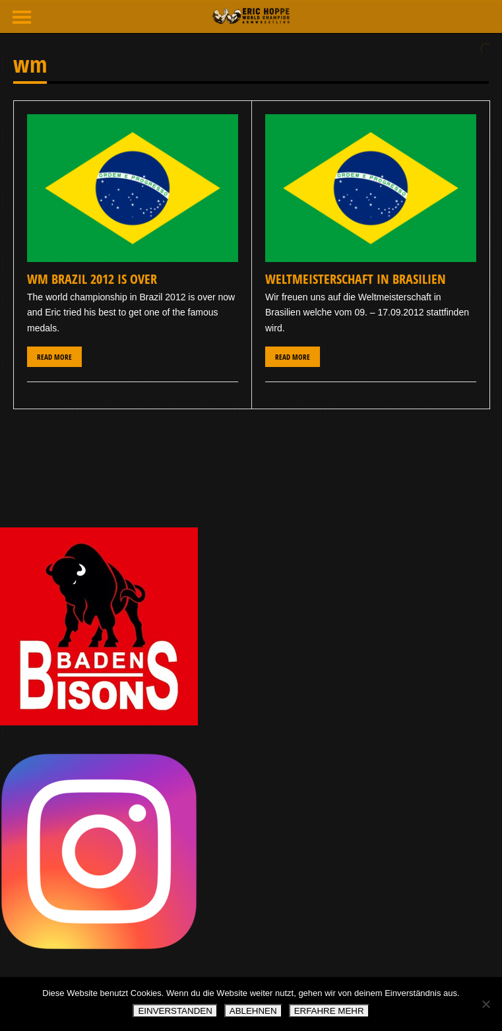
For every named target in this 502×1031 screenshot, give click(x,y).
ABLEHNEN (253, 1011)
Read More (54, 357)
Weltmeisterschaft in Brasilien (355, 279)
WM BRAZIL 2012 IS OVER (92, 279)
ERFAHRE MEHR (329, 1011)
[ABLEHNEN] (485, 1004)
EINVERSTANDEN (175, 1011)
